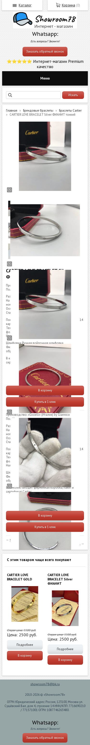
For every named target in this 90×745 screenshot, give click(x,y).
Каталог (25, 5)
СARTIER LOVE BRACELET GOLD (19, 577)
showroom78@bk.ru (45, 684)
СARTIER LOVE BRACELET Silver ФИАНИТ (60, 579)
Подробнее (25, 645)
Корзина (68, 5)
